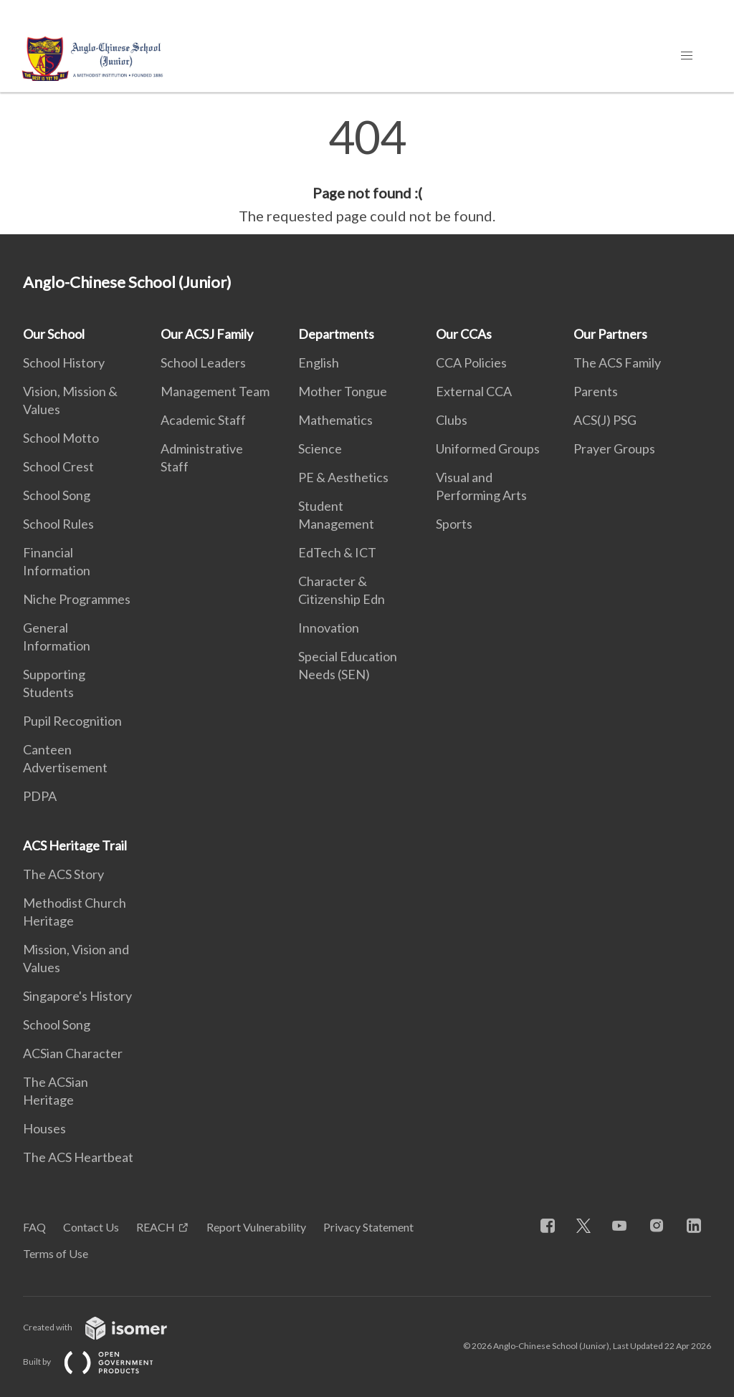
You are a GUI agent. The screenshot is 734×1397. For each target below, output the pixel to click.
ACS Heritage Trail (75, 845)
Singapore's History (77, 996)
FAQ (34, 1227)
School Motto (61, 438)
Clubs (451, 420)
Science (320, 448)
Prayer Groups (614, 448)
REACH (155, 1227)
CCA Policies (471, 362)
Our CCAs (464, 334)
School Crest (58, 466)
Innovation (328, 627)
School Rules (58, 524)
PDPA (40, 796)
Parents (595, 391)
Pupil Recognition (72, 721)
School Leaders (203, 362)
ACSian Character (73, 1053)
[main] (367, 170)
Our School (54, 334)
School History (64, 362)
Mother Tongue (342, 391)
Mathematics (335, 420)
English (318, 362)
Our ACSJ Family (207, 334)
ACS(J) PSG (605, 420)
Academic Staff (203, 420)
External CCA (474, 391)
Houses (44, 1128)
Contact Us (91, 1227)
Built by (99, 1361)
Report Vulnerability (256, 1227)
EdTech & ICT (337, 552)
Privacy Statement (368, 1227)
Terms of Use (55, 1253)
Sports (454, 524)
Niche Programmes (76, 599)
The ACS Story (63, 874)
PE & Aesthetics (343, 477)
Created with (106, 1327)
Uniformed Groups (488, 448)
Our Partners (610, 334)
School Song (56, 495)
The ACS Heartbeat (78, 1157)
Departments (336, 334)
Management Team (215, 391)
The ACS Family (617, 362)
